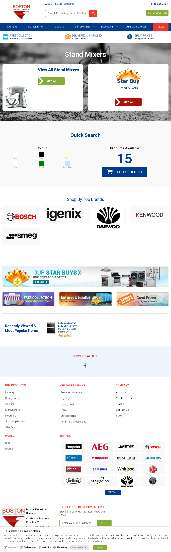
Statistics (46, 547)
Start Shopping (124, 171)
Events (9, 448)
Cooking (59, 27)
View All (113, 492)
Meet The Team (125, 398)
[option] (62, 330)
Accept (100, 547)
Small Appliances (136, 27)
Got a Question (157, 13)
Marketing (62, 547)
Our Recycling (68, 415)
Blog (7, 442)
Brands (58, 4)
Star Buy (10, 427)
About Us (49, 4)
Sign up (104, 523)
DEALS (161, 27)
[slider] (65, 335)
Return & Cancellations (73, 421)
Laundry (12, 27)
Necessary (13, 547)
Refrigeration (36, 27)
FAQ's (64, 410)
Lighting (65, 398)
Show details (77, 547)
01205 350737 (159, 3)
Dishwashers (82, 27)
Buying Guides (68, 404)
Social (119, 415)
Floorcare (107, 27)
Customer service (73, 385)
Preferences (30, 547)
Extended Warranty (71, 392)
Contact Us (69, 4)
